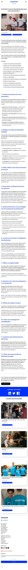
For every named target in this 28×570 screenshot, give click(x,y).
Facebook (18, 393)
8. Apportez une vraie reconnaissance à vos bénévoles (14, 79)
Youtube (8, 547)
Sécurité (2, 539)
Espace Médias (3, 528)
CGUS (2, 533)
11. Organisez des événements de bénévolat (12, 85)
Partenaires (3, 538)
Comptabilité (3, 540)
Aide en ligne (3, 532)
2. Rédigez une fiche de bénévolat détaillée (12, 65)
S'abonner (14, 561)
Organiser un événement (5, 535)
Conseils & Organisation (6, 34)
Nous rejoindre (3, 524)
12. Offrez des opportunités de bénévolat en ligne (13, 87)
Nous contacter (4, 523)
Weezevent (14, 1)
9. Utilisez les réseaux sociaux (9, 81)
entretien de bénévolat (19, 194)
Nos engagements (4, 527)
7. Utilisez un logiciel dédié (8, 77)
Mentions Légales (4, 529)
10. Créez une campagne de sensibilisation (12, 83)
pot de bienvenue (10, 253)
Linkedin (9, 393)
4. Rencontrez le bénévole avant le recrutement (13, 69)
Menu (2, 1)
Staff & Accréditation (17, 34)
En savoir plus (5, 383)
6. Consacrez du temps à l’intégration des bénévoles (14, 75)
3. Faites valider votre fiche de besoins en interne (13, 67)
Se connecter (25, 1)
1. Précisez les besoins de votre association (12, 63)
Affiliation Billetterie (4, 543)
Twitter (13, 393)
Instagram (4, 547)
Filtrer (14, 3)
